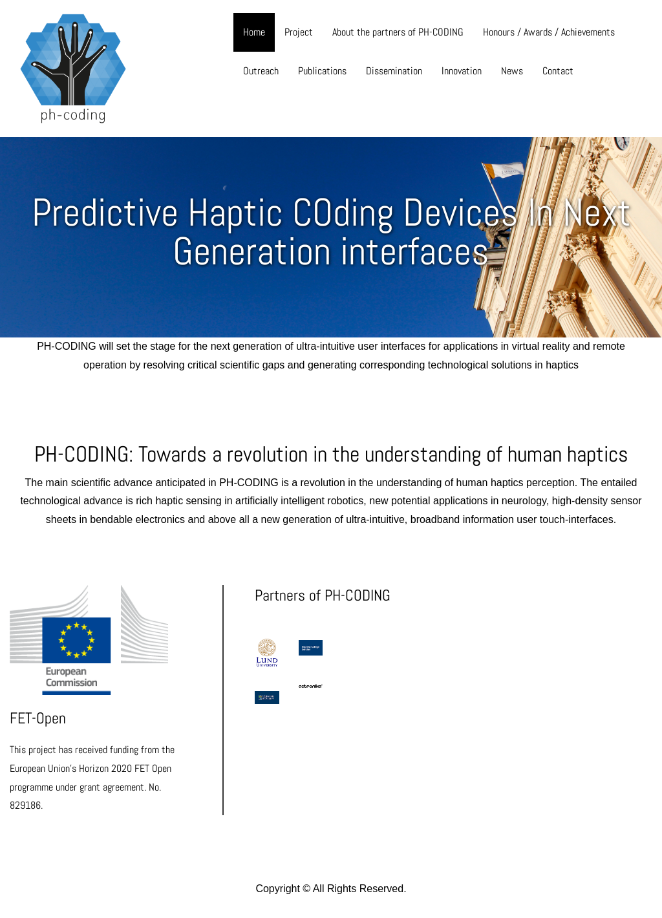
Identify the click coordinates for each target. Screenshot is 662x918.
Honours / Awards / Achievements (549, 32)
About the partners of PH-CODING (398, 32)
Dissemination (394, 71)
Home (254, 32)
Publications (322, 71)
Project (298, 32)
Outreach (261, 71)
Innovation (462, 71)
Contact (557, 71)
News (512, 71)
